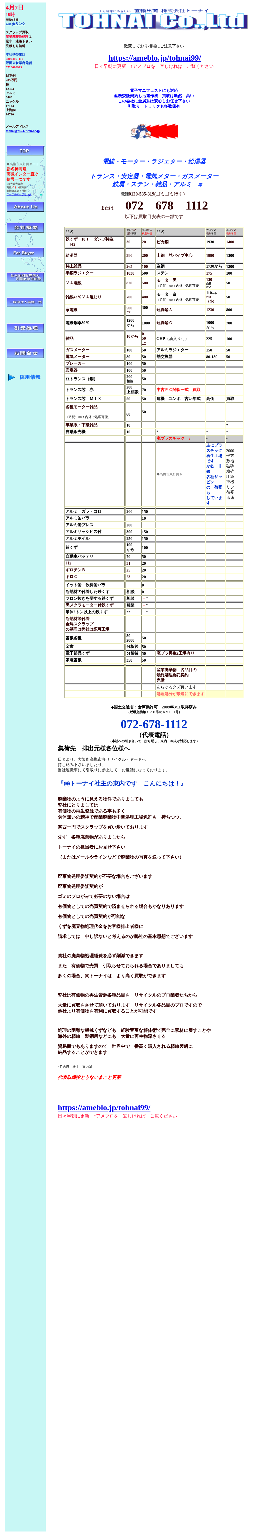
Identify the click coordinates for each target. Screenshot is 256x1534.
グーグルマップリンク (19, 194)
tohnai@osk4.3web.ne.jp (23, 131)
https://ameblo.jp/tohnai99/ (154, 57)
